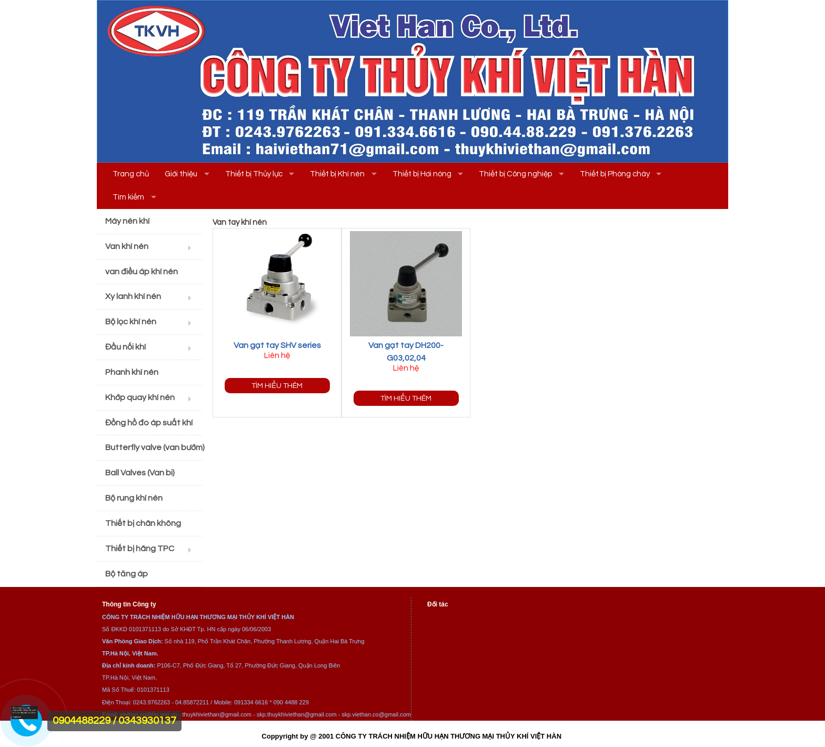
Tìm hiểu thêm (277, 386)
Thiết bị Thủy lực (254, 174)
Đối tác (437, 604)
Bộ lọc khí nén (130, 321)
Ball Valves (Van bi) (140, 473)
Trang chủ (131, 174)
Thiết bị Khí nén (337, 174)
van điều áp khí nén (141, 271)
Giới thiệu (181, 174)
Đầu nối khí (125, 347)
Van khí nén (126, 246)
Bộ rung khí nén (134, 498)
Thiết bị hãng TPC (139, 548)
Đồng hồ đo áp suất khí (149, 423)
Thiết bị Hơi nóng (422, 174)
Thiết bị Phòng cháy (615, 174)
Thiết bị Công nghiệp (515, 174)
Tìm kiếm (128, 197)
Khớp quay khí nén (140, 397)
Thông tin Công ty (129, 604)
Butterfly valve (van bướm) (153, 447)
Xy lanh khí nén (133, 296)
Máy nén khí (127, 221)
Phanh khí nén (131, 372)
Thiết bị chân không (143, 523)
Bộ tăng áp (126, 574)
